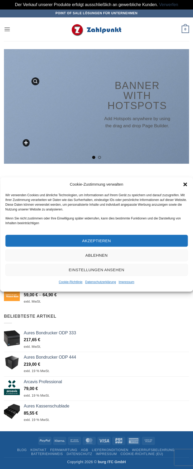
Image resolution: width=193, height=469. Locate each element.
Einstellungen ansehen (96, 270)
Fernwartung (63, 450)
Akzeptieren (96, 240)
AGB (84, 450)
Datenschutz (79, 454)
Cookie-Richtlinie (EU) (141, 454)
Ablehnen (96, 255)
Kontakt (38, 450)
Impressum (126, 282)
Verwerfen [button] (168, 4)
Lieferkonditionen (110, 450)
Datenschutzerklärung (100, 282)
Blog (22, 450)
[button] (185, 184)
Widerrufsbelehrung (153, 450)
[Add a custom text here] (26, 143)
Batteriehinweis (47, 454)
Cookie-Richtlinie (70, 282)
